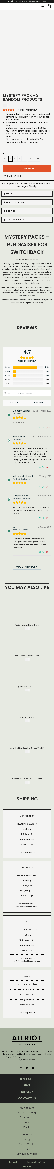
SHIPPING (10, 211)
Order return (27, 1117)
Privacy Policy (15, 1162)
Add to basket (27, 168)
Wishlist (27, 1127)
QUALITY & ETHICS (15, 202)
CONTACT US (27, 1098)
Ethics (27, 1149)
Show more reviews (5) (27, 566)
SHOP (41, 6)
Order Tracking (27, 1112)
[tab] (27, 193)
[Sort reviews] (41, 403)
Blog (27, 1139)
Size (5, 153)
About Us (27, 1134)
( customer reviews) (28, 109)
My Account (27, 1107)
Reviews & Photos (27, 1154)
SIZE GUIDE (27, 1079)
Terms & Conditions (36, 1162)
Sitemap (27, 1166)
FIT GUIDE (11, 193)
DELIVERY (27, 1092)
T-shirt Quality (27, 1144)
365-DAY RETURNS (15, 219)
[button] (27, 6)
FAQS (27, 1122)
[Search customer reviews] (27, 393)
